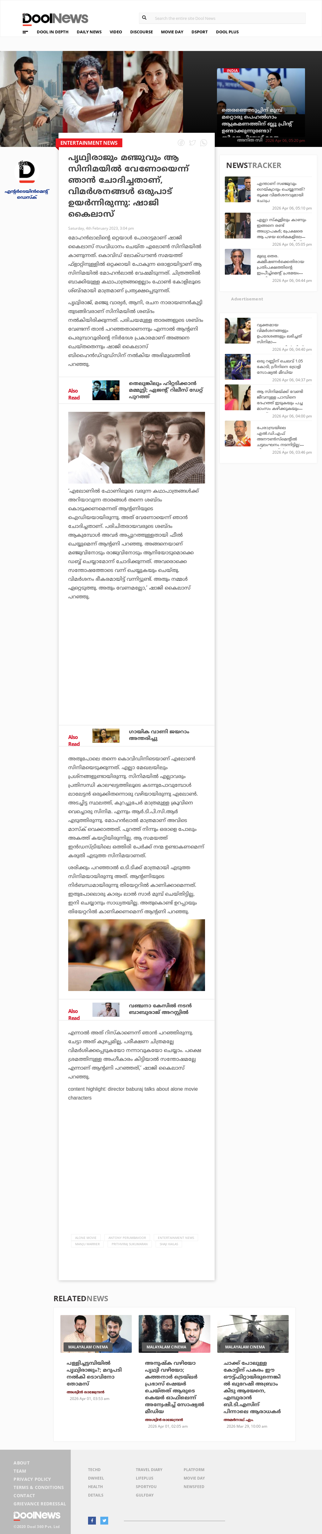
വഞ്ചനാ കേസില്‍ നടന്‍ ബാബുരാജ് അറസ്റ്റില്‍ (160, 1009)
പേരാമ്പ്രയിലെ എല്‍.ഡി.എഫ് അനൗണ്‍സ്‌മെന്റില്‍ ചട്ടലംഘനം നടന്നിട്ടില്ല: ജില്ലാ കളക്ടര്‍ (278, 439)
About (22, 1463)
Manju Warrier (87, 1244)
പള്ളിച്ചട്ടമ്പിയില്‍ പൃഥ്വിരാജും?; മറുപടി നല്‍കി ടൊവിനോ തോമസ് (94, 1373)
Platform (194, 1469)
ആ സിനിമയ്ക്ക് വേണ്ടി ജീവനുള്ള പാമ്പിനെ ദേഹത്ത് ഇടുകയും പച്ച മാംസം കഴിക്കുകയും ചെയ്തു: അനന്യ (280, 403)
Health (95, 1486)
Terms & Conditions (39, 1487)
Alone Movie (86, 1237)
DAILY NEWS (89, 32)
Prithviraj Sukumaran (130, 1244)
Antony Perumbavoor (127, 1237)
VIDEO (116, 32)
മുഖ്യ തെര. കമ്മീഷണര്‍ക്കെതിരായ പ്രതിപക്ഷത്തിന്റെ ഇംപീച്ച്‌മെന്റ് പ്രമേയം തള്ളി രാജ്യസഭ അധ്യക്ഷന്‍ (280, 270)
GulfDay (144, 1495)
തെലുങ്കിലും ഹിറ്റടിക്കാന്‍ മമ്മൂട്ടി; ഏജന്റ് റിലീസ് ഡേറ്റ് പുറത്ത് (166, 390)
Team (20, 1471)
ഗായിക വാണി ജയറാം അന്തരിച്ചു (159, 735)
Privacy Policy (32, 1479)
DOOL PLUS (227, 32)
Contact (24, 1495)
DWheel (96, 1478)
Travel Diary (149, 1469)
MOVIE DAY (172, 32)
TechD (94, 1469)
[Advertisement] (136, 667)
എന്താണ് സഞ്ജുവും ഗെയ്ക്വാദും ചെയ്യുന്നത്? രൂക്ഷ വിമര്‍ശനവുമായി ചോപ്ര (281, 192)
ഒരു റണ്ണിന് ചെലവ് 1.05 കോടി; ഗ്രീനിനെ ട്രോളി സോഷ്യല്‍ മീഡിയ (280, 366)
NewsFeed (194, 1486)
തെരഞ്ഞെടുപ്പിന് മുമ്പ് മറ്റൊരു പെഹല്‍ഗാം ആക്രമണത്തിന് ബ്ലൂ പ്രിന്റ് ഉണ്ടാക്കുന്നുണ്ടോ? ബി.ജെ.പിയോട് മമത (257, 124)
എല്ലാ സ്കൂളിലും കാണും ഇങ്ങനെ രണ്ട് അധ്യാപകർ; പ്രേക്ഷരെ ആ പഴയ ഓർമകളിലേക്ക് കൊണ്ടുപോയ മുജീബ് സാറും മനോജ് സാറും (282, 234)
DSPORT (200, 32)
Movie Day (194, 1478)
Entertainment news (176, 1237)
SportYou (146, 1486)
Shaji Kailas (169, 1244)
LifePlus (144, 1478)
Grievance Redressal (40, 1504)
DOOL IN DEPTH (53, 32)
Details (95, 1495)
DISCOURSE (141, 32)
